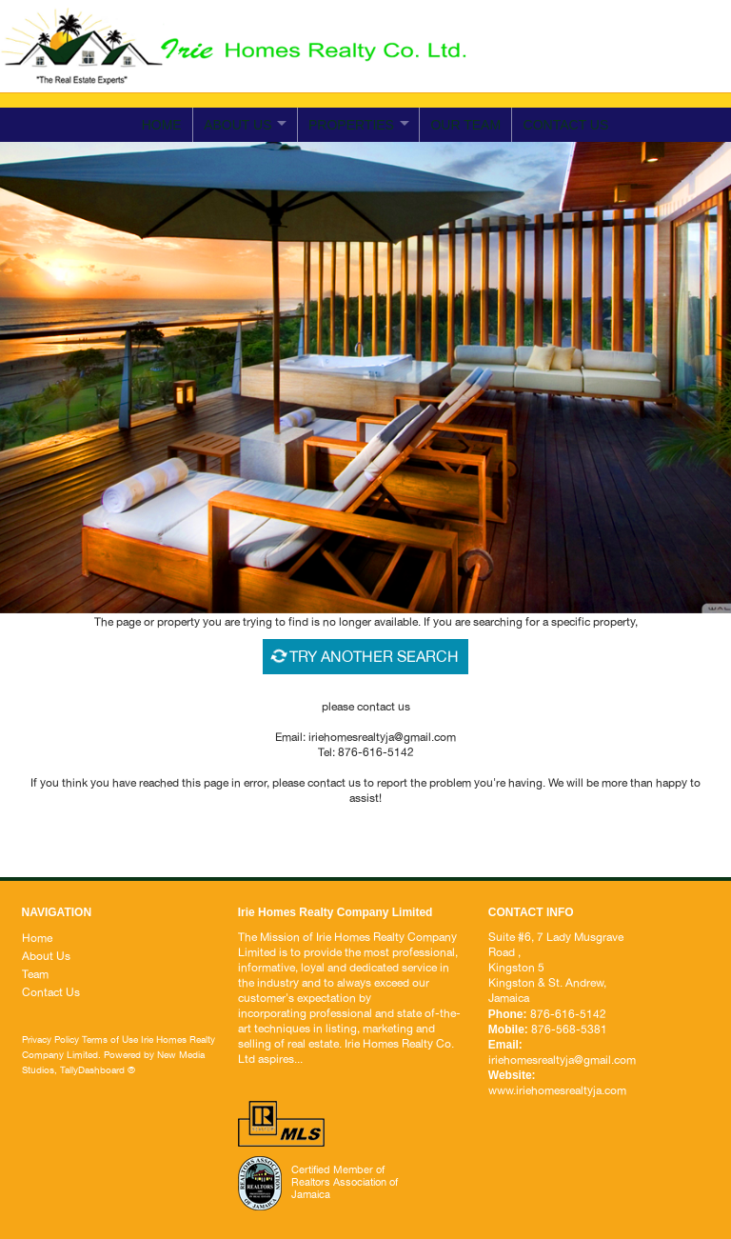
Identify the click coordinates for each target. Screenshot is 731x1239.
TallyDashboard (92, 1069)
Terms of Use (110, 1039)
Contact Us (51, 992)
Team (35, 974)
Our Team (465, 124)
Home (162, 124)
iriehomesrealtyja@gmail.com (616, 72)
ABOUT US (237, 124)
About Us (46, 956)
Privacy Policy (50, 1039)
